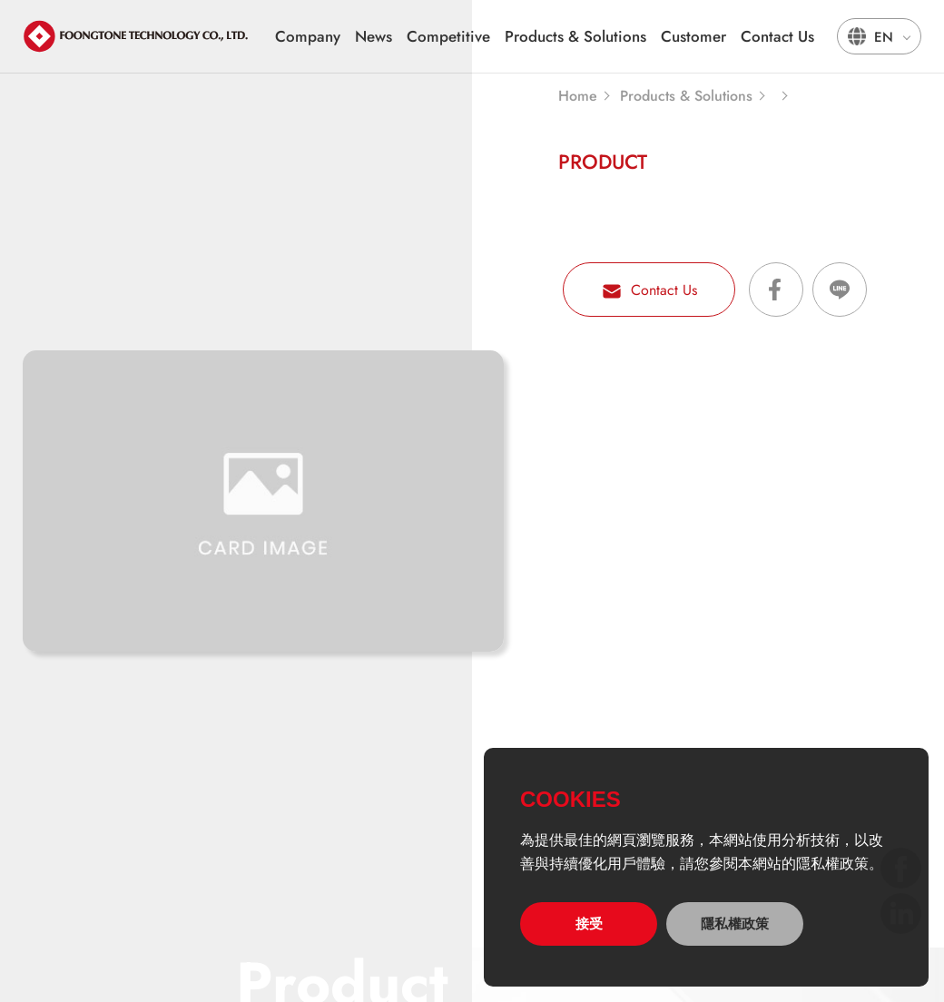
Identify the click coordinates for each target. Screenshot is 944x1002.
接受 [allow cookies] (589, 923)
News (373, 36)
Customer (693, 36)
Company (307, 36)
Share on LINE (839, 289)
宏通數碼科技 (136, 36)
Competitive (448, 36)
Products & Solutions (575, 36)
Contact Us (777, 36)
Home (577, 96)
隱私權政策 (735, 923)
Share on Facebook (776, 289)
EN (883, 37)
